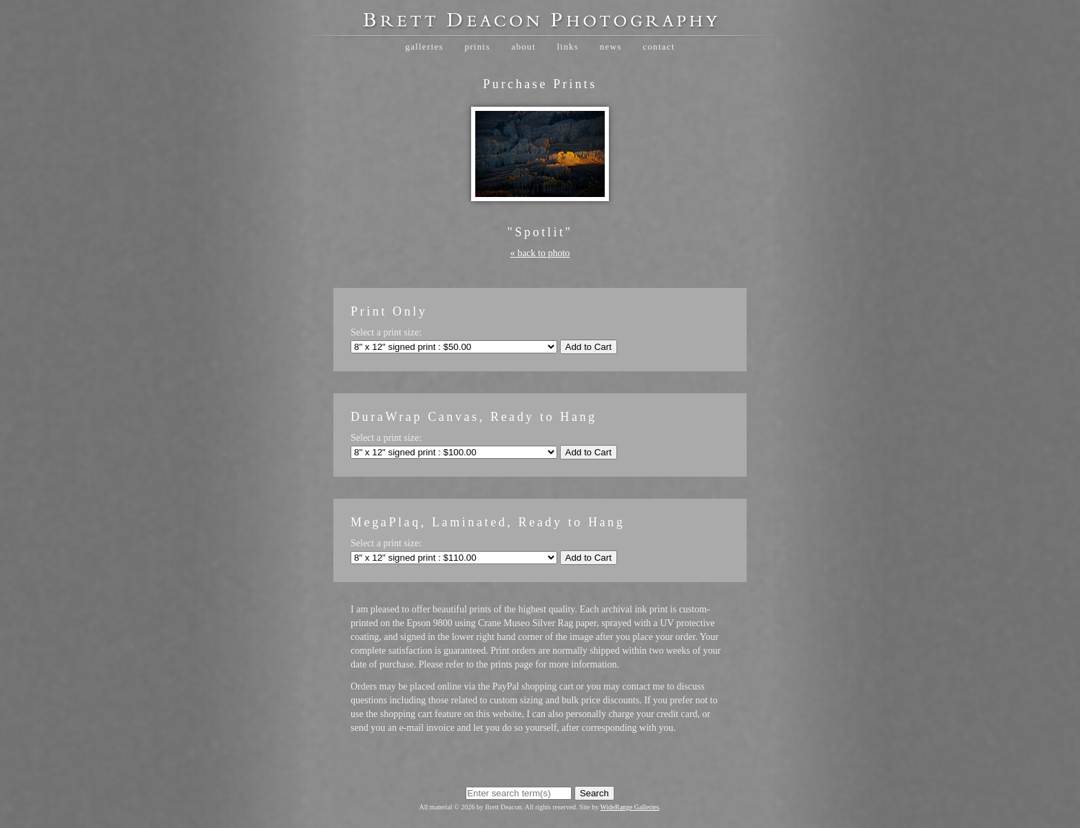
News (611, 46)
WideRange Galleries (630, 807)
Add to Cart (588, 347)
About (523, 46)
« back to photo (540, 253)
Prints (477, 46)
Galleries (424, 46)
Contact (659, 46)
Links (568, 46)
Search (594, 793)
